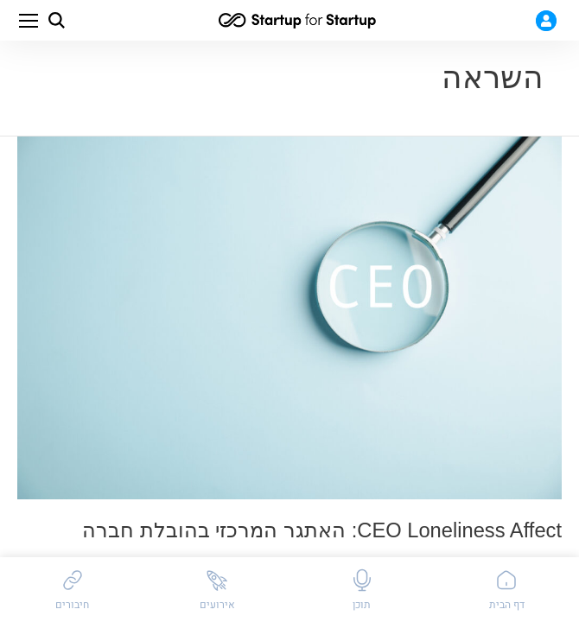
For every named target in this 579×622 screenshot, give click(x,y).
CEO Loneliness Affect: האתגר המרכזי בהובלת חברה (322, 530)
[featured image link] (289, 317)
